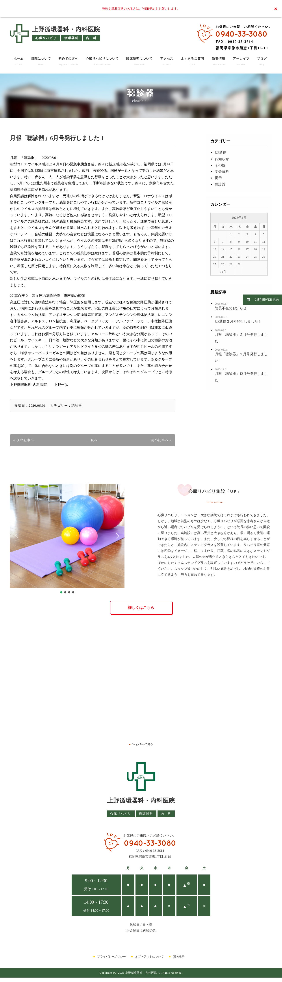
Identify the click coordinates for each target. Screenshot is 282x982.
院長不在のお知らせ (231, 308)
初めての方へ (68, 61)
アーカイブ (241, 61)
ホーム (19, 61)
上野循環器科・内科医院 (66, 29)
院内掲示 (178, 956)
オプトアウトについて (149, 956)
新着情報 (218, 61)
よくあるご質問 (192, 61)
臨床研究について (139, 61)
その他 (220, 165)
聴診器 (76, 405)
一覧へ (92, 440)
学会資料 (222, 171)
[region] (67, 539)
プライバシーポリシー (111, 956)
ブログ (262, 61)
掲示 (218, 178)
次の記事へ (25, 440)
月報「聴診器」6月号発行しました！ (57, 138)
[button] (16, 535)
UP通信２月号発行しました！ (238, 321)
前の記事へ (160, 440)
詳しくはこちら (141, 608)
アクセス (166, 61)
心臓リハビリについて (102, 61)
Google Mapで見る (141, 744)
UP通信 (220, 152)
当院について (41, 61)
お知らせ (222, 159)
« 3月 (222, 271)
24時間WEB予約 (261, 299)
